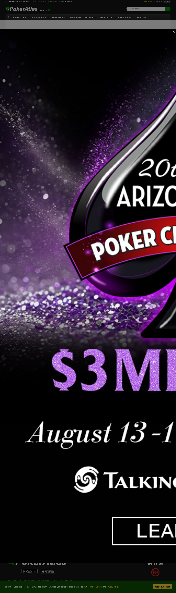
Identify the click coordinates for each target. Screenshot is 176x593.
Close (174, 31)
